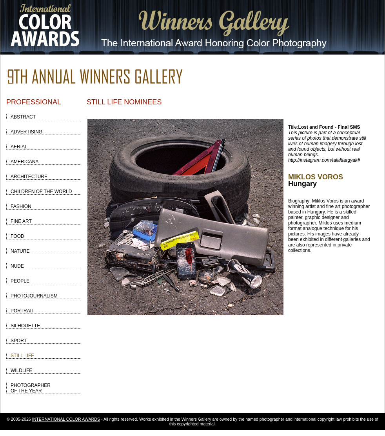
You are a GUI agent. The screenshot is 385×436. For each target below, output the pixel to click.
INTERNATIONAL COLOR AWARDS (66, 419)
